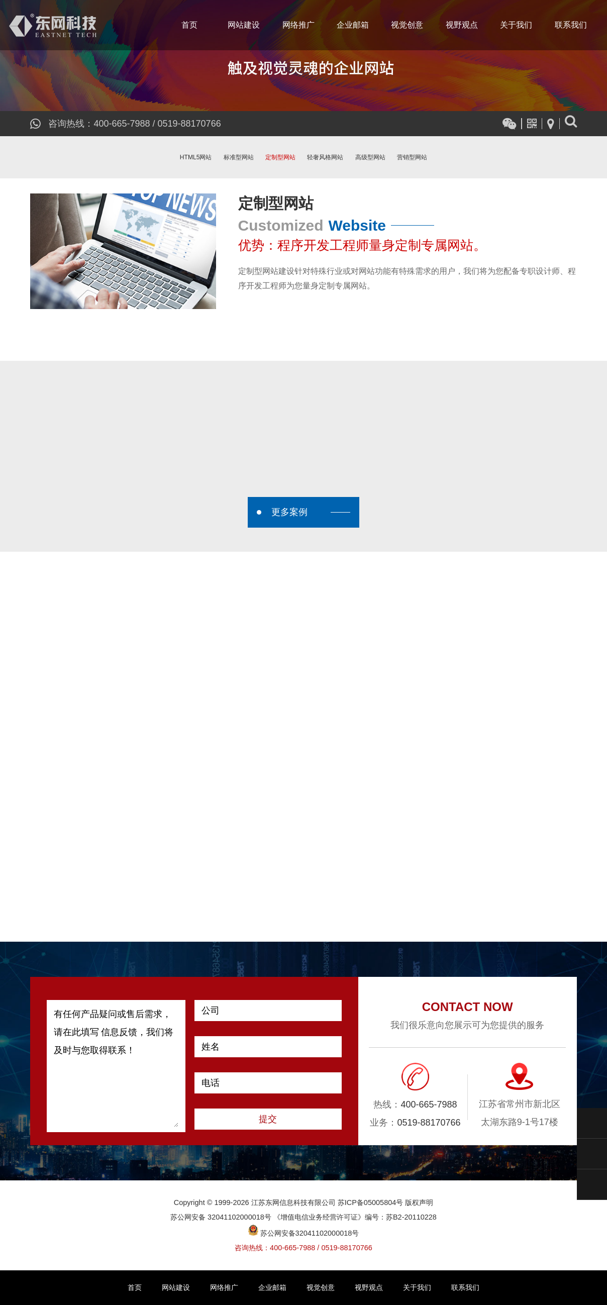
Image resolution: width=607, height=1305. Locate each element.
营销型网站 (412, 157)
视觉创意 (407, 25)
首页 (189, 25)
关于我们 (516, 25)
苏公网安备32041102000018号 (303, 1233)
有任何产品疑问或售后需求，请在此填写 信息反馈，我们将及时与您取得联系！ (116, 1066)
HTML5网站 (196, 157)
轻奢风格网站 (325, 157)
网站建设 (244, 25)
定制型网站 (280, 157)
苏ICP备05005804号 (370, 1202)
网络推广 (298, 25)
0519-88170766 (189, 124)
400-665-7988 (121, 124)
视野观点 (462, 25)
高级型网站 (370, 157)
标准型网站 (239, 157)
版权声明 (419, 1202)
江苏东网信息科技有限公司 (52, 25)
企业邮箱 (353, 25)
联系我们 (571, 25)
